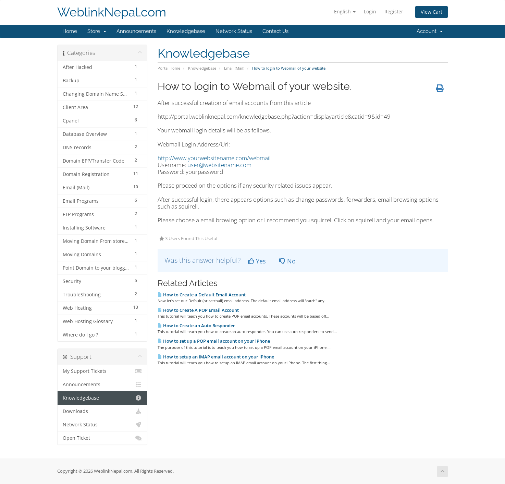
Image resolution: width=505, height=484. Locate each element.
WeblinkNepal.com (111, 12)
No (287, 261)
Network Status (233, 31)
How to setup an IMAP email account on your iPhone (216, 357)
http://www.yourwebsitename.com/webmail (214, 158)
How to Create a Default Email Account (202, 295)
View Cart (431, 12)
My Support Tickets (102, 371)
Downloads (102, 411)
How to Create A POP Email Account (198, 310)
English (345, 11)
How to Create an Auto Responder (196, 325)
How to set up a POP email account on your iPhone (214, 341)
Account (430, 31)
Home (69, 31)
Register (393, 11)
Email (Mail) (234, 68)
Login (370, 11)
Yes (257, 261)
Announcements (136, 31)
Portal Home (169, 68)
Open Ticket (102, 438)
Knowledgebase (186, 31)
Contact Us (275, 31)
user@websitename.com (219, 165)
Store (96, 31)
